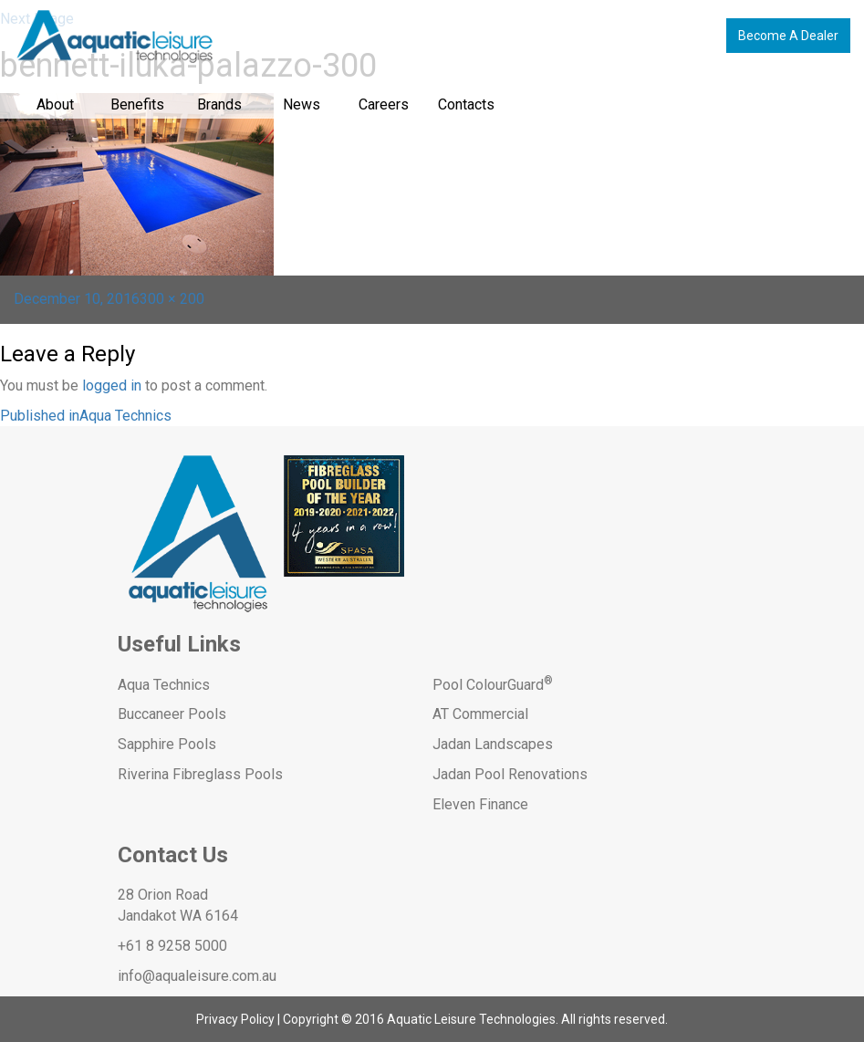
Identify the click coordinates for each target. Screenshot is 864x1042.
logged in (111, 385)
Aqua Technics (164, 684)
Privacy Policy (235, 1019)
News (301, 104)
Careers (384, 104)
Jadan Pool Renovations (510, 774)
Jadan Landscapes (492, 744)
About (55, 104)
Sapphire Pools (167, 744)
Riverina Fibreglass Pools (200, 774)
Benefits (137, 104)
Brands (219, 104)
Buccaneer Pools (172, 714)
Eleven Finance (480, 804)
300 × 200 (172, 298)
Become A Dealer (788, 35)
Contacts (466, 104)
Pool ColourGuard (492, 684)
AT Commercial (480, 714)
